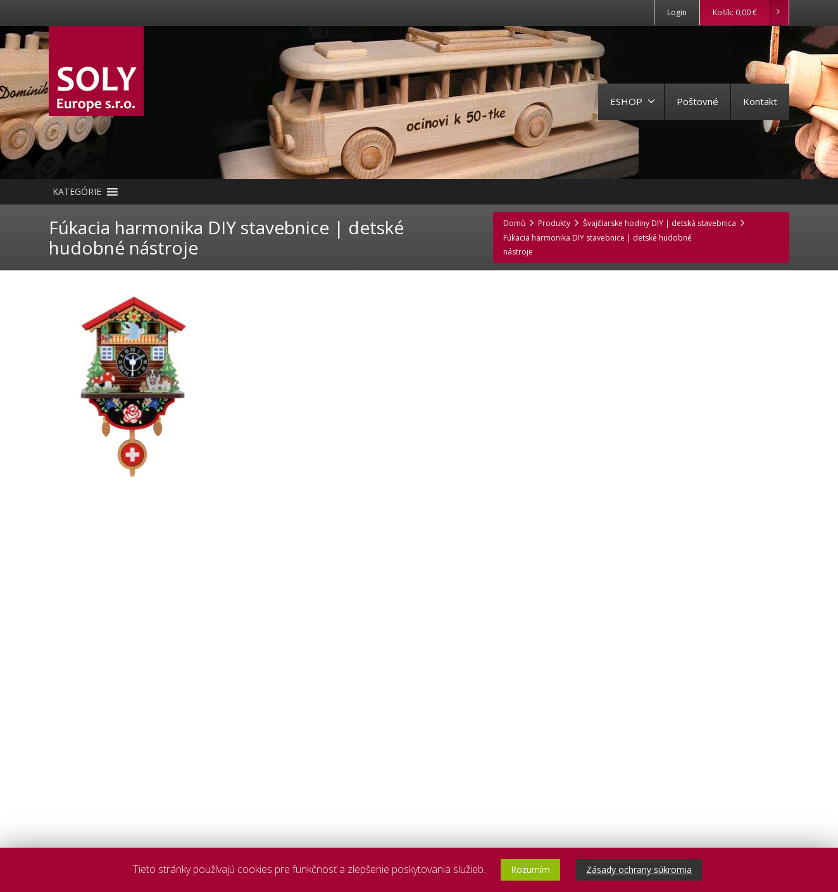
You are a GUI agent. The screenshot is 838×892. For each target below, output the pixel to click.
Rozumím (530, 870)
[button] (77, 191)
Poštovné (697, 101)
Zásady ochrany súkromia (639, 870)
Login (677, 12)
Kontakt (760, 101)
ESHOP (632, 101)
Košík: (750, 12)
